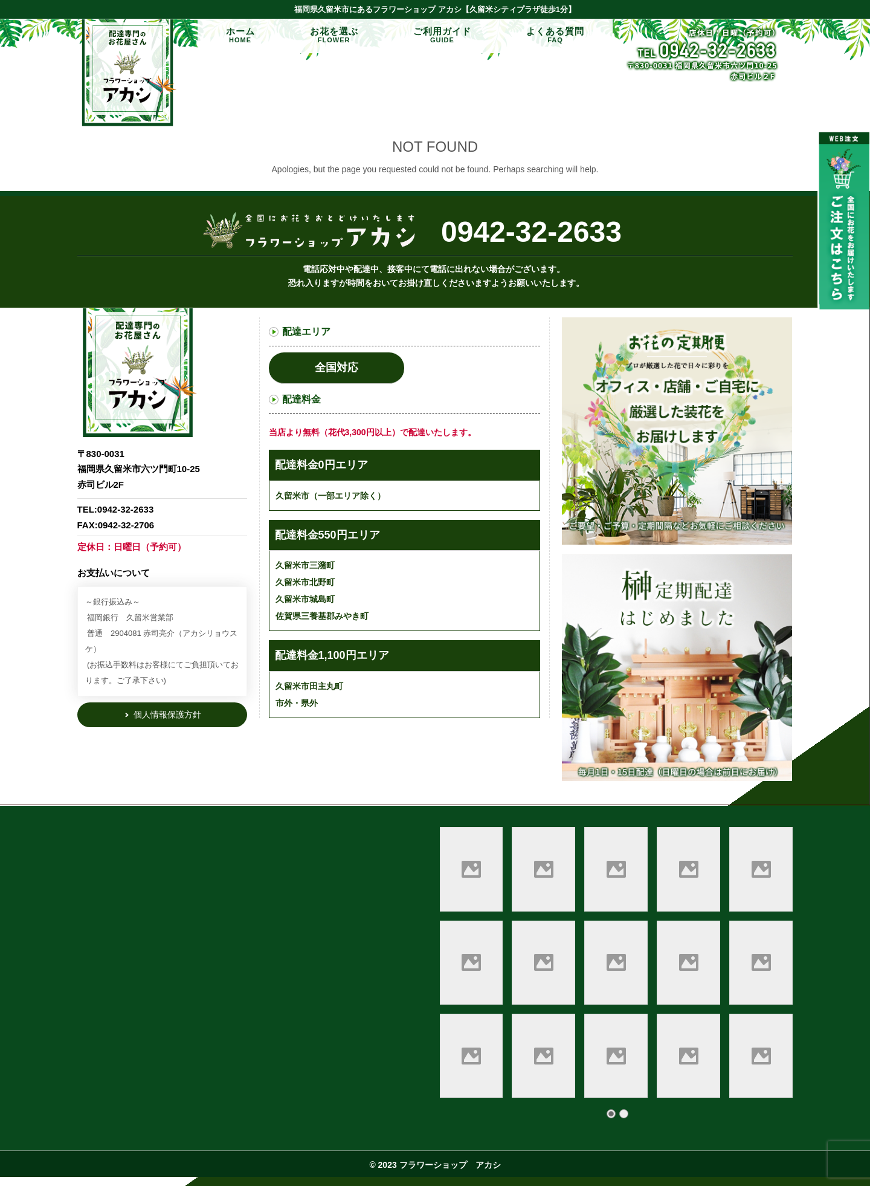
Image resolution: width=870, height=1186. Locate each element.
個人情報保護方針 (166, 714)
